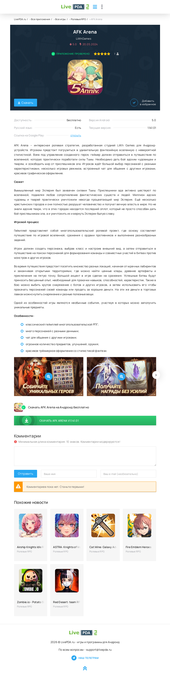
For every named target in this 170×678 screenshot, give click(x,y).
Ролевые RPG (78, 19)
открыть (75, 135)
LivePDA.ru (20, 19)
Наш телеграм (85, 657)
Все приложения (40, 19)
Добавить (143, 102)
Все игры (60, 19)
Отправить (25, 474)
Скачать (25, 103)
